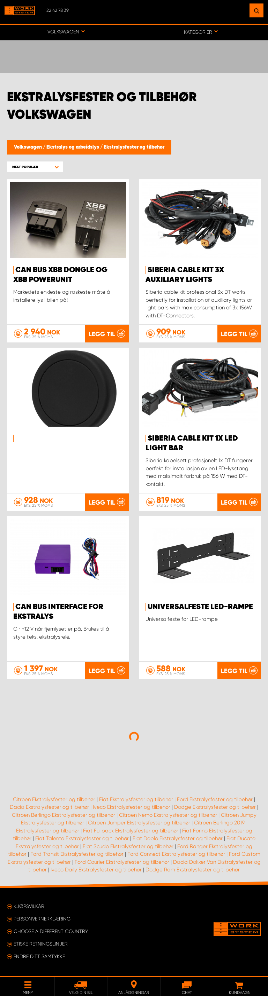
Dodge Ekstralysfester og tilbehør (215, 807)
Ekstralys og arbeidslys (73, 147)
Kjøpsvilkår (29, 906)
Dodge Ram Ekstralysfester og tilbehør (193, 870)
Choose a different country (51, 931)
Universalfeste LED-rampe (200, 607)
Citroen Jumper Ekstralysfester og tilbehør (139, 823)
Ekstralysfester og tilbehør (134, 147)
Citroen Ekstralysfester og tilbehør (54, 799)
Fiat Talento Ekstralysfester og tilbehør (82, 838)
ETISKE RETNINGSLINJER (41, 944)
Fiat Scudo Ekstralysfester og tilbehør (128, 846)
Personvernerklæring (42, 919)
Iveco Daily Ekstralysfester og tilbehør (96, 870)
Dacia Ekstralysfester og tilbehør (49, 807)
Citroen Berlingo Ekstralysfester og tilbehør (63, 815)
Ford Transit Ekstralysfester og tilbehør (77, 854)
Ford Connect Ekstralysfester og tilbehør (176, 854)
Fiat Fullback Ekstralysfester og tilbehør (130, 831)
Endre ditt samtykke (39, 956)
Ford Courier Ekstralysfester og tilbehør (122, 862)
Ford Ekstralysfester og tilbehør (215, 799)
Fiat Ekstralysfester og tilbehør (136, 799)
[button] (35, 166)
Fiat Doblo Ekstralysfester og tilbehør (178, 838)
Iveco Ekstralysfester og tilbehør (131, 807)
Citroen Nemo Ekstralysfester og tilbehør (168, 815)
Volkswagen (28, 147)
